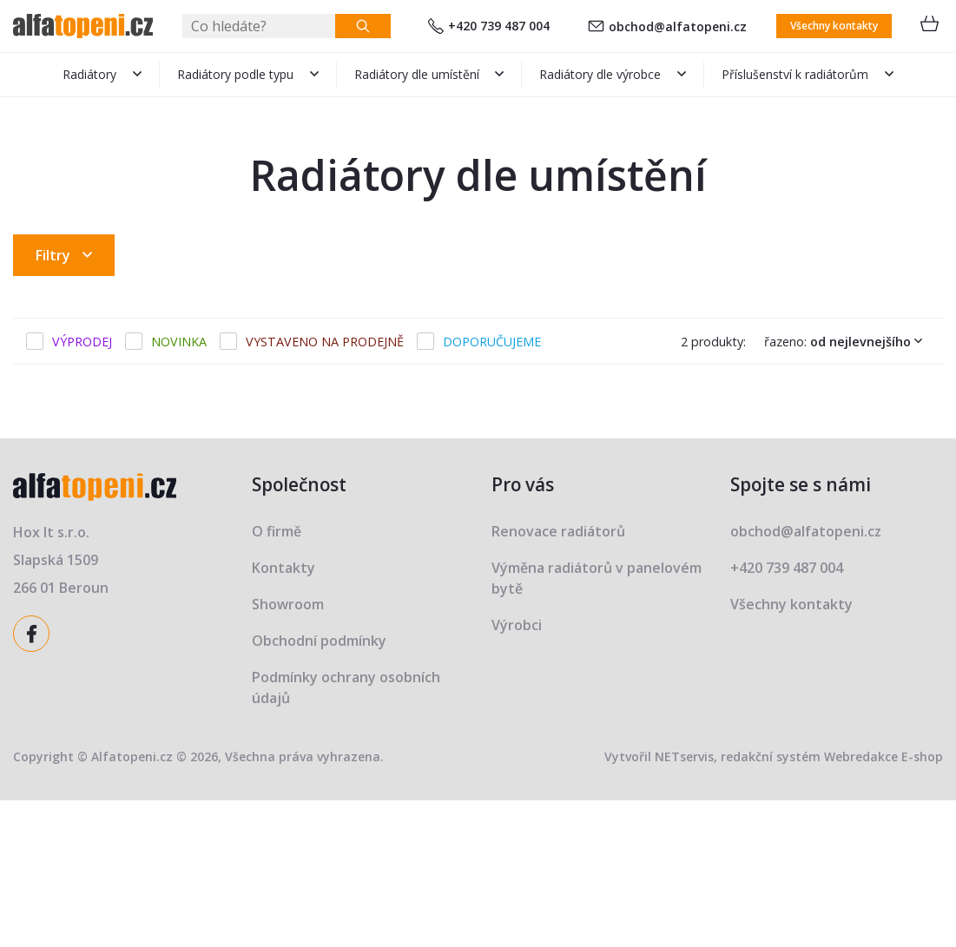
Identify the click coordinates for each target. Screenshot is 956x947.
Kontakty (283, 567)
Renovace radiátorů (558, 531)
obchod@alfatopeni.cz (667, 26)
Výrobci (516, 625)
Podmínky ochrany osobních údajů (346, 687)
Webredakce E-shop (883, 756)
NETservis (684, 756)
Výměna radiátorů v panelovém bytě (596, 578)
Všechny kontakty (834, 25)
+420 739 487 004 (489, 25)
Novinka (179, 341)
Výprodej (82, 341)
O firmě (276, 531)
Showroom (288, 604)
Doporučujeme (492, 341)
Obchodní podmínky (319, 640)
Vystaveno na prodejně (325, 341)
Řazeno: (847, 341)
